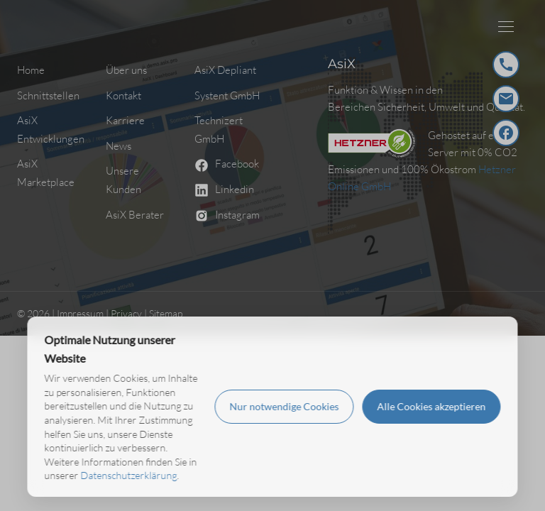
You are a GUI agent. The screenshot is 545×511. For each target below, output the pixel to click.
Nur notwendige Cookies (284, 406)
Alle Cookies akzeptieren (432, 406)
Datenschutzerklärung (128, 475)
